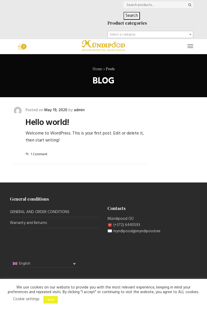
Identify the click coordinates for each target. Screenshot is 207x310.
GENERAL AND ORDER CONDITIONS (39, 212)
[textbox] (150, 34)
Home (97, 68)
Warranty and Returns (28, 223)
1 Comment (39, 154)
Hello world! (47, 122)
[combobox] (150, 34)
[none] (44, 263)
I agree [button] (51, 299)
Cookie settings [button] (26, 299)
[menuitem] (44, 263)
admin (79, 110)
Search (132, 15)
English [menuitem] (24, 263)
